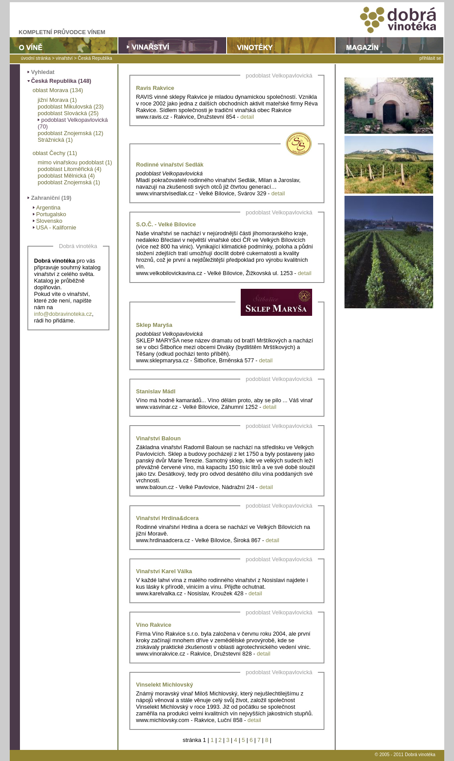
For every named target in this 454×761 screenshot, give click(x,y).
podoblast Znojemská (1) (69, 182)
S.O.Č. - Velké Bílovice (166, 224)
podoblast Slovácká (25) (68, 113)
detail (247, 116)
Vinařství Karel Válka (164, 571)
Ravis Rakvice (155, 88)
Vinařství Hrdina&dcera (167, 518)
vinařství (64, 58)
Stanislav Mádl (156, 391)
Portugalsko (51, 214)
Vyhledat (43, 72)
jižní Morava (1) (57, 100)
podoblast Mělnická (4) (66, 175)
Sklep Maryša (154, 325)
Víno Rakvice (154, 624)
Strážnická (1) (55, 139)
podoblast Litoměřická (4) (70, 169)
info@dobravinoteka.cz (63, 314)
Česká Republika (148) (61, 81)
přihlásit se (430, 58)
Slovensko (49, 220)
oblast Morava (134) (58, 90)
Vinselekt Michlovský (164, 684)
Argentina (48, 207)
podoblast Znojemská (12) (70, 133)
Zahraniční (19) (51, 197)
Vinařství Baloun (158, 438)
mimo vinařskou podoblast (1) (75, 162)
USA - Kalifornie (56, 227)
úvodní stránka (36, 58)
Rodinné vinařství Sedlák (170, 164)
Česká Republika (95, 58)
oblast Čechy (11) (55, 153)
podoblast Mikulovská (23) (71, 106)
